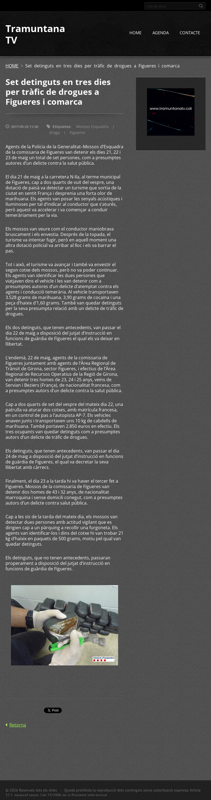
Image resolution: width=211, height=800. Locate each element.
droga (54, 132)
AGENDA (160, 32)
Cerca (201, 6)
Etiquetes (61, 126)
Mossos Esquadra (92, 126)
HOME (135, 32)
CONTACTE (190, 32)
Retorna (17, 725)
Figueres (77, 132)
